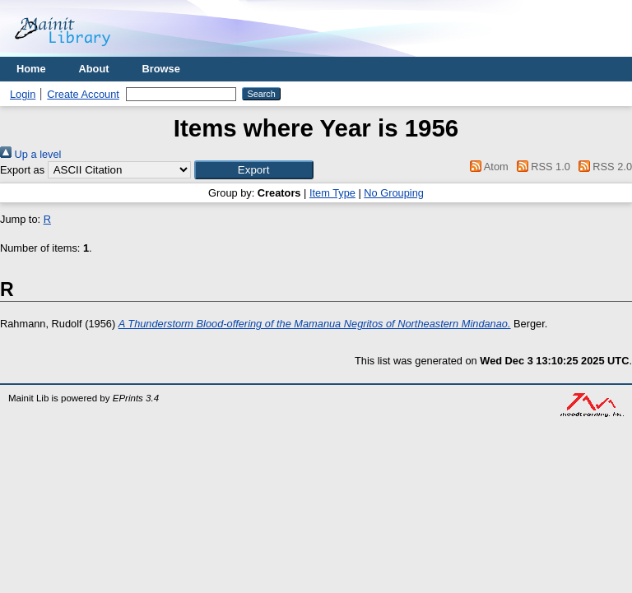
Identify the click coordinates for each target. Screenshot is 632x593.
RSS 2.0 (602, 166)
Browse (161, 69)
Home (31, 69)
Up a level (30, 154)
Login (22, 94)
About (94, 69)
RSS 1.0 (540, 166)
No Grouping (394, 193)
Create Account (83, 94)
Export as (22, 170)
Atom (487, 166)
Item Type (332, 193)
